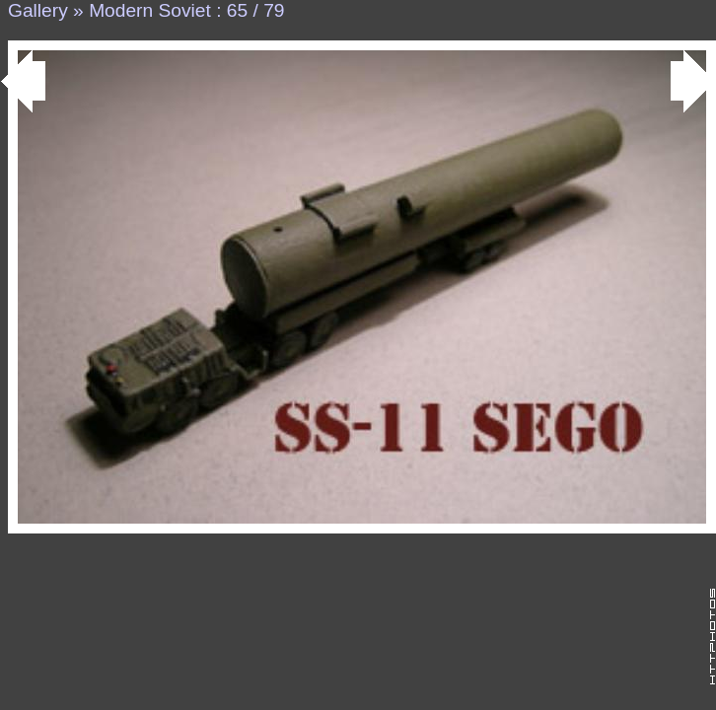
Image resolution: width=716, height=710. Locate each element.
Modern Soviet (150, 10)
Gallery (38, 10)
